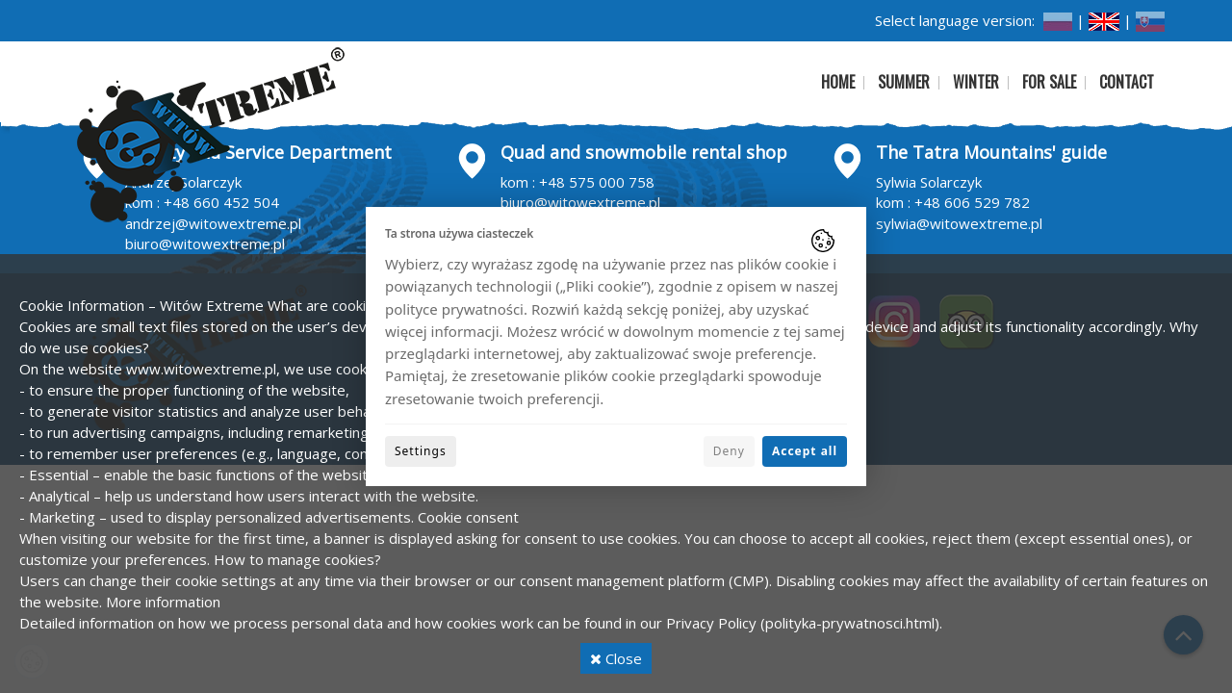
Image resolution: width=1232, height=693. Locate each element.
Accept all (804, 451)
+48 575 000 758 (596, 182)
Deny (729, 451)
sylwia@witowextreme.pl (959, 223)
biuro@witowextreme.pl (205, 243)
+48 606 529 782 (972, 202)
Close (616, 658)
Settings (421, 451)
